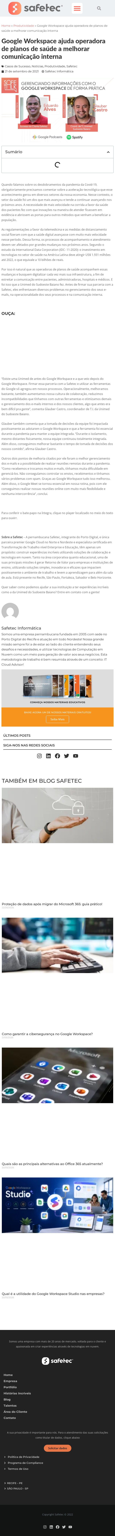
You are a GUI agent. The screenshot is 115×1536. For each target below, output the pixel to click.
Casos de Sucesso (17, 66)
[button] (77, 8)
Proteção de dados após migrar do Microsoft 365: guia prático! (52, 904)
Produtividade (23, 25)
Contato (10, 1418)
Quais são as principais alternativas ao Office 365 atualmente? (52, 1164)
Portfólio (10, 1387)
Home (6, 25)
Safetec (71, 66)
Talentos (10, 1405)
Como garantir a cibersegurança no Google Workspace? (47, 1034)
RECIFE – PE (14, 1483)
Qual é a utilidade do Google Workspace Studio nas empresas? (53, 1294)
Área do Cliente (15, 1411)
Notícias (37, 66)
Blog (7, 1399)
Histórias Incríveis (17, 1393)
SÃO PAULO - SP (17, 1488)
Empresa (10, 1381)
